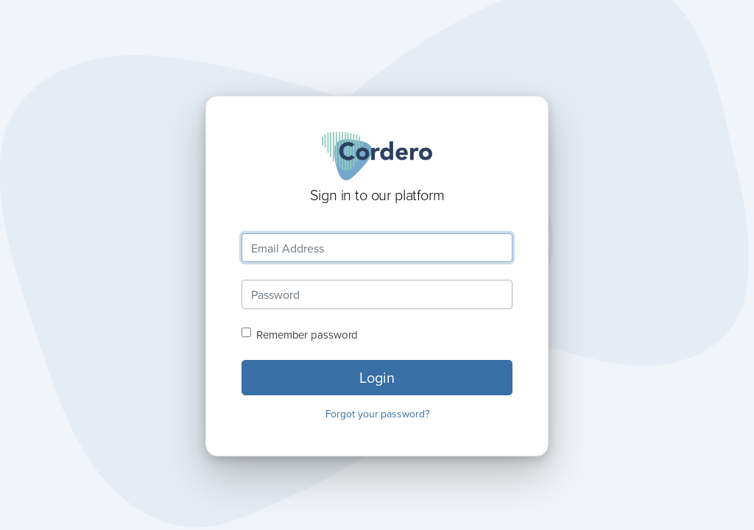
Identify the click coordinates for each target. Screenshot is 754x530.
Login (377, 377)
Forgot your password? (377, 413)
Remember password (307, 334)
